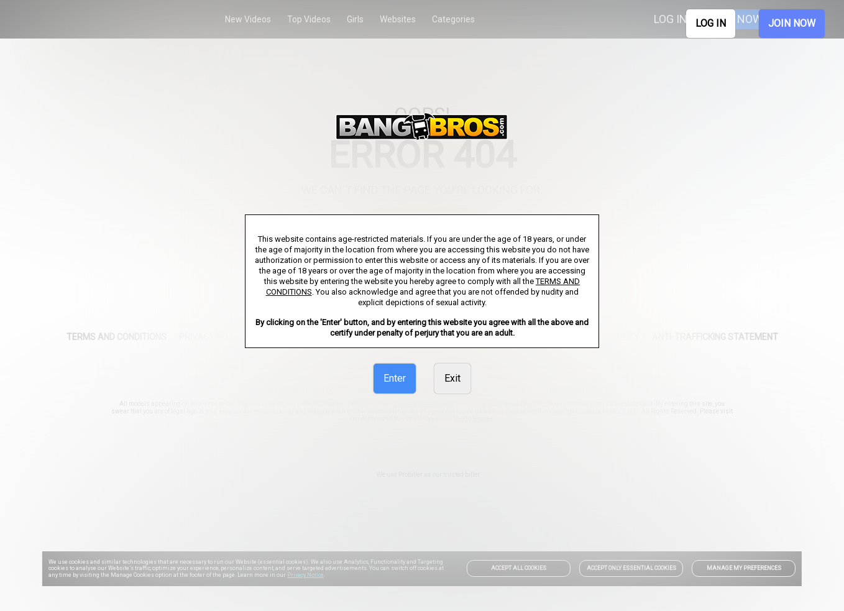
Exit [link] (452, 378)
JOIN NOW (791, 23)
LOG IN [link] (710, 23)
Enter (394, 378)
